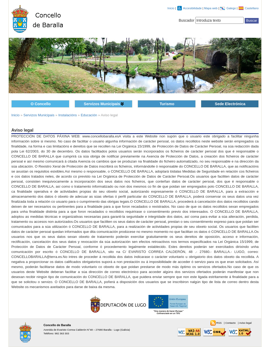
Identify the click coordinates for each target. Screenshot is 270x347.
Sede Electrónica (230, 104)
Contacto (230, 322)
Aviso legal (245, 322)
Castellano (252, 8)
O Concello (41, 104)
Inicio (170, 8)
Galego (231, 8)
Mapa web (211, 8)
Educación (89, 115)
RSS (219, 322)
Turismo (167, 104)
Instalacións (67, 115)
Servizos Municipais (102, 104)
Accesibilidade (192, 8)
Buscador (186, 20)
